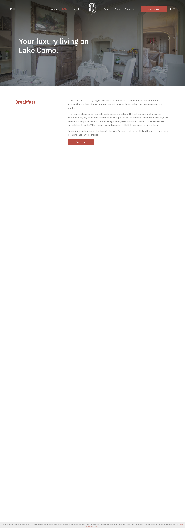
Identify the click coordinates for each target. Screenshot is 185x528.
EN (14, 9)
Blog (117, 9)
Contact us (81, 142)
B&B (64, 9)
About (54, 9)
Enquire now (154, 9)
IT (11, 9)
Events (106, 9)
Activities (76, 9)
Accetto (97, 526)
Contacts (129, 9)
